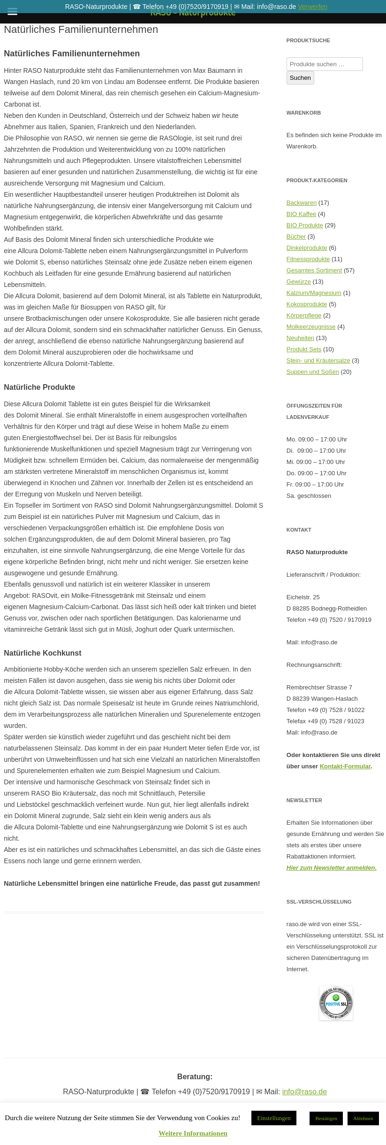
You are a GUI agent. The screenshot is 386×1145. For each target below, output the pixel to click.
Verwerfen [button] (312, 6)
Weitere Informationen (193, 1133)
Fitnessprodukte (308, 259)
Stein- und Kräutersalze (318, 360)
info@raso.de (304, 1092)
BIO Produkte (305, 225)
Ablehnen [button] (363, 1118)
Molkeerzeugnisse (311, 326)
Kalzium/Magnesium (314, 292)
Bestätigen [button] (326, 1118)
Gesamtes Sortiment (314, 270)
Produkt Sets (304, 349)
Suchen (300, 77)
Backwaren (302, 202)
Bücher (296, 236)
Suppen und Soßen (313, 371)
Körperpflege (304, 315)
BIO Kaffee (301, 213)
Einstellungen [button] (274, 1118)
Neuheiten (300, 337)
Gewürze (299, 281)
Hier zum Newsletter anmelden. (332, 867)
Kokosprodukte (307, 304)
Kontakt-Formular (345, 766)
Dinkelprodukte (307, 247)
